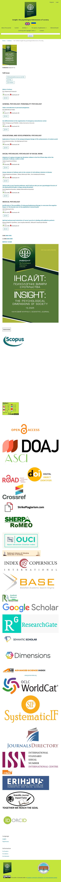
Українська (5, 841)
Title (10, 80)
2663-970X (8, 235)
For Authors (5, 853)
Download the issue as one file (16, 77)
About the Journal (6, 28)
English (4, 839)
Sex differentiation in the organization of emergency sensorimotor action (24, 121)
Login (57, 2)
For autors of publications (39, 28)
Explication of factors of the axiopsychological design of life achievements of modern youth (30, 139)
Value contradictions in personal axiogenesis (15, 107)
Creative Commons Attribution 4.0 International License (42, 877)
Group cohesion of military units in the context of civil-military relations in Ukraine (27, 172)
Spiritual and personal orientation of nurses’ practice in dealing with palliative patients (28, 220)
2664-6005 (10, 238)
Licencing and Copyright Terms (26, 30)
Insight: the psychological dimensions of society (30, 20)
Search (30, 35)
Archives (24, 28)
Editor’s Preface (7, 89)
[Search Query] (30, 34)
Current (17, 28)
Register (52, 2)
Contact (42, 30)
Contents (11, 82)
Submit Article (6, 329)
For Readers (5, 851)
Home (3, 40)
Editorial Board (54, 28)
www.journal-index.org (30, 675)
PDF (6, 98)
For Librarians (5, 856)
